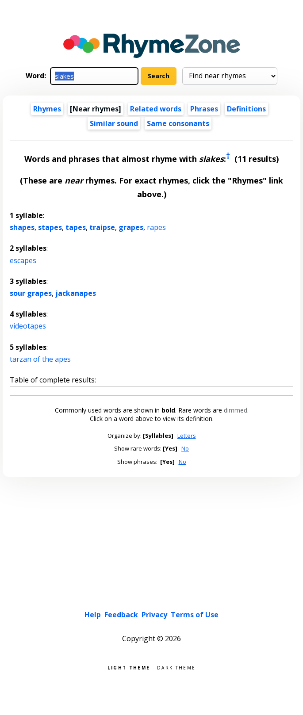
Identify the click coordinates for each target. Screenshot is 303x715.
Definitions (246, 109)
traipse (102, 227)
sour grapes (31, 293)
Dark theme (176, 667)
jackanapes (75, 293)
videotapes (28, 326)
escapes (23, 260)
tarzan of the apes (40, 359)
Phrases (204, 109)
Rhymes (47, 109)
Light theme (128, 667)
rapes (156, 227)
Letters (186, 436)
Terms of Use (195, 614)
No (185, 448)
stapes (50, 227)
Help (92, 614)
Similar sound (114, 123)
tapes (75, 227)
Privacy (154, 614)
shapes (22, 227)
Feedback (121, 614)
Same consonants (178, 123)
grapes (131, 227)
